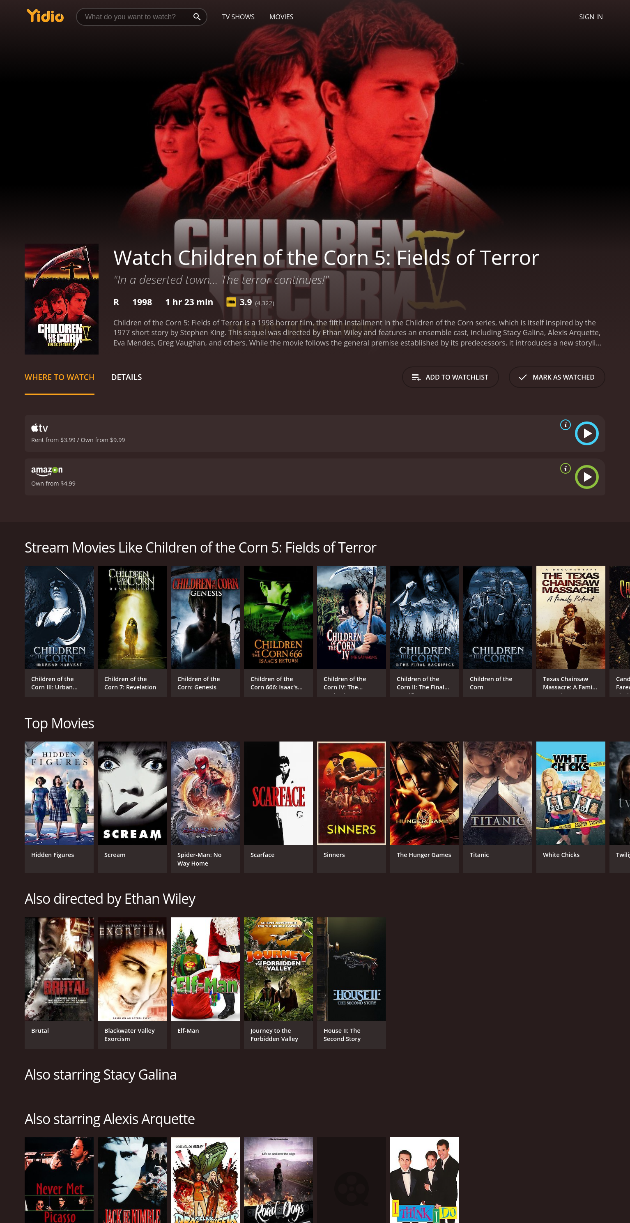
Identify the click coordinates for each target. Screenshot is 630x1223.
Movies (281, 16)
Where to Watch (59, 376)
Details (126, 376)
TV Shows (238, 16)
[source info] (564, 424)
